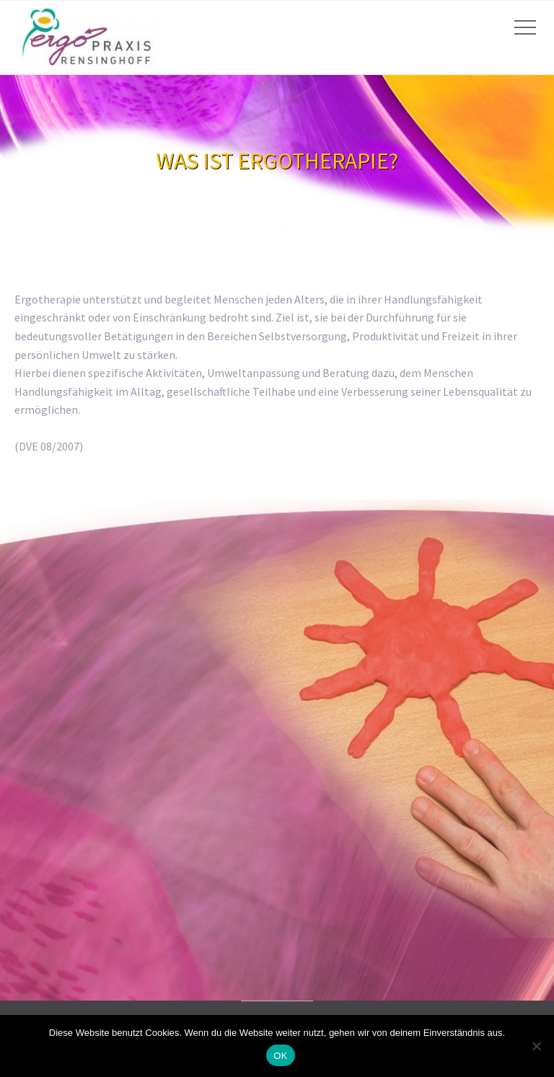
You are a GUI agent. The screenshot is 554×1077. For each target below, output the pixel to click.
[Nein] (536, 1046)
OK (280, 1055)
